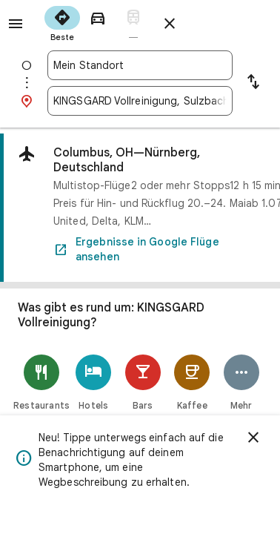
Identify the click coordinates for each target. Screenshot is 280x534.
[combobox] (140, 65)
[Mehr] (242, 382)
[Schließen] (253, 437)
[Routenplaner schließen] (169, 24)
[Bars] (143, 382)
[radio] (62, 22)
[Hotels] (94, 382)
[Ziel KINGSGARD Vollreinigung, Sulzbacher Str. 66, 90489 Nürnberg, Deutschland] (140, 101)
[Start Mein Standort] (140, 65)
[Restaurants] (41, 382)
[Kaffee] (192, 382)
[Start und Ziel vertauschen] (253, 83)
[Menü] (15, 24)
